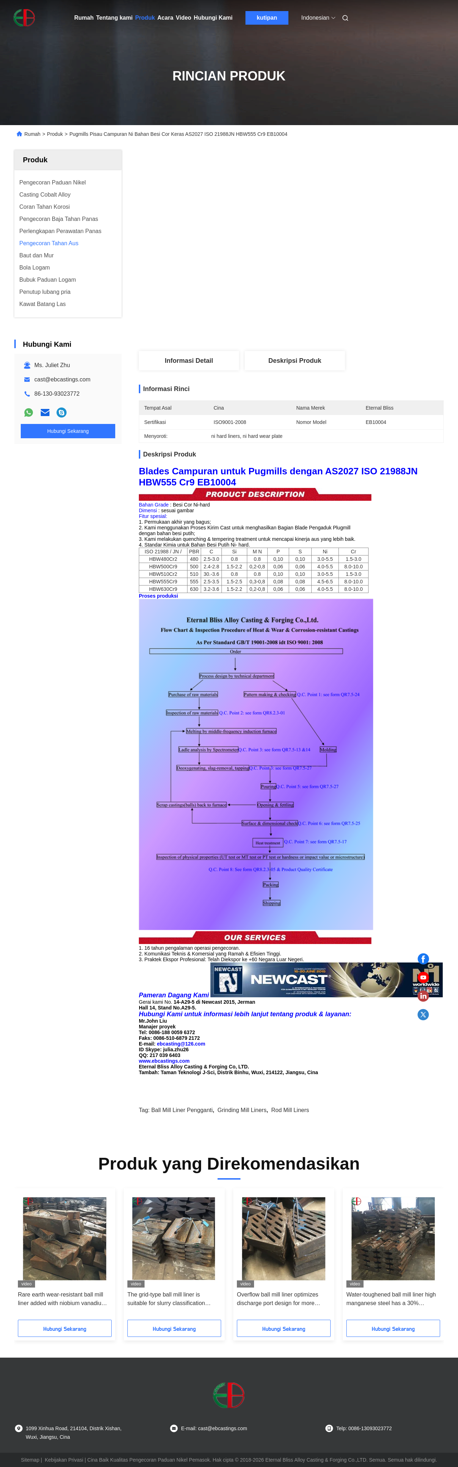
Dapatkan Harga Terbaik (330, 327)
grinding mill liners (242, 1110)
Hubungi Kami (213, 18)
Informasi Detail (189, 360)
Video (183, 18)
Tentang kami (114, 18)
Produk (145, 18)
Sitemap (30, 1460)
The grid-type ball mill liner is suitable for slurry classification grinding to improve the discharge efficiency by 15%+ (169, 1299)
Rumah (84, 18)
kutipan (267, 18)
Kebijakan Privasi (64, 1460)
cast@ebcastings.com (62, 379)
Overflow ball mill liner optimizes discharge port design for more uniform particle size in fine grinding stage (282, 1299)
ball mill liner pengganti (182, 1110)
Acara (165, 18)
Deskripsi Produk (294, 360)
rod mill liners (290, 1110)
